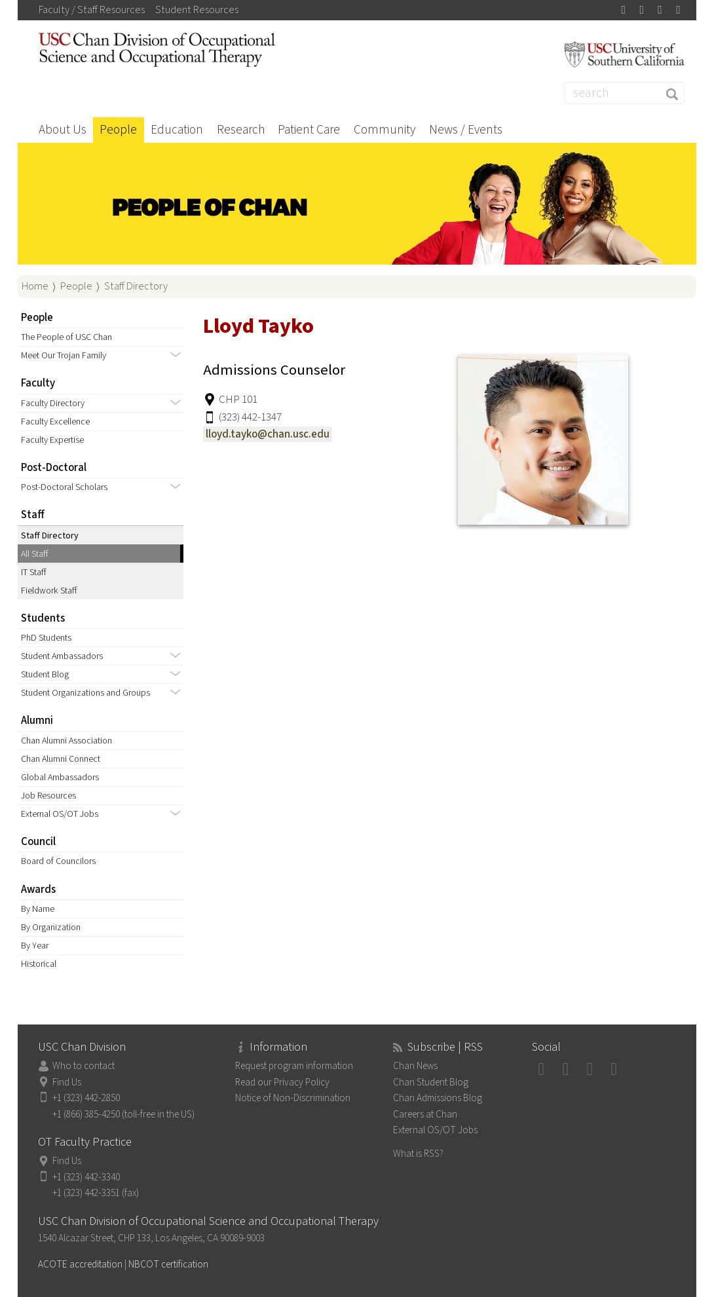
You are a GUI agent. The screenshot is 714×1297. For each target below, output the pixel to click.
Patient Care (309, 130)
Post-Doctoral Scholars (64, 487)
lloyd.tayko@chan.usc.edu (267, 434)
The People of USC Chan (66, 337)
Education (177, 130)
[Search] (625, 93)
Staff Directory (136, 286)
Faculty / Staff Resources (92, 10)
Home (35, 286)
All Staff (34, 554)
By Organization (51, 927)
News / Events (465, 130)
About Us (62, 130)
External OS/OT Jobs (59, 814)
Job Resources (48, 795)
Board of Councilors (58, 861)
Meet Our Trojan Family (63, 355)
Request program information (294, 1066)
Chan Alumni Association (66, 740)
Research (241, 130)
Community (384, 130)
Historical (38, 964)
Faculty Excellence (55, 421)
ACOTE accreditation (80, 1264)
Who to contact (83, 1066)
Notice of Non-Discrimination (292, 1098)
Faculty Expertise (52, 440)
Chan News (415, 1066)
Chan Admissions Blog (437, 1098)
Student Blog (45, 674)
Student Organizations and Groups (85, 693)
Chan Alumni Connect (60, 759)
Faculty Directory (53, 403)
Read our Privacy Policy (282, 1082)
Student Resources (196, 10)
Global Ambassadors (60, 777)
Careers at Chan (425, 1114)
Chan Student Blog (430, 1082)
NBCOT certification (168, 1264)
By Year (34, 945)
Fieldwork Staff (49, 590)
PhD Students (46, 638)
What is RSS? (418, 1153)
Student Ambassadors (62, 656)
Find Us (66, 1082)
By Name (37, 909)
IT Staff (34, 572)
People (118, 130)
